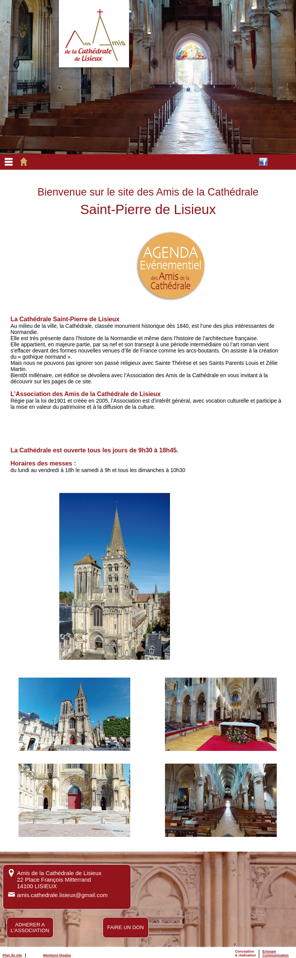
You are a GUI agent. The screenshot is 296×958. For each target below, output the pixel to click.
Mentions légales (57, 955)
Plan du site (12, 955)
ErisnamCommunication (275, 953)
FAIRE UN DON (125, 927)
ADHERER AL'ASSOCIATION (30, 927)
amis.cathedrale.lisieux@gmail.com (62, 895)
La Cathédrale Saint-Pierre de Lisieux (64, 319)
